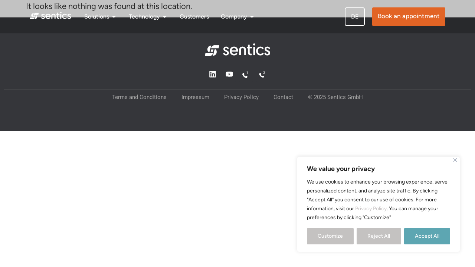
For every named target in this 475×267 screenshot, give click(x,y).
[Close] (455, 160)
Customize (330, 236)
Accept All (427, 236)
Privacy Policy (371, 208)
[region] (378, 204)
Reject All (378, 236)
